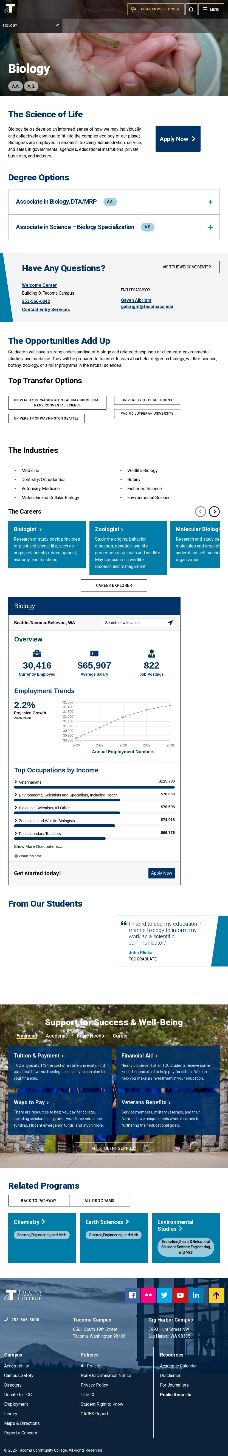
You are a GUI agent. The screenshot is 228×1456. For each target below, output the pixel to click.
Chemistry (30, 1222)
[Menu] (211, 9)
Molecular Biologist (201, 529)
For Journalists (174, 1385)
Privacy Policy (94, 1385)
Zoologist (107, 529)
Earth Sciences (108, 1222)
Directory (13, 1385)
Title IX (87, 1394)
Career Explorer (114, 585)
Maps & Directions (22, 1423)
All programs (99, 1201)
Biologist (26, 529)
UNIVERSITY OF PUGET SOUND (147, 400)
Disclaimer (170, 1375)
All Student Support (114, 1148)
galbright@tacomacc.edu (147, 306)
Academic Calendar (178, 1366)
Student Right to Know (102, 1404)
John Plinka (141, 953)
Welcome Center (39, 285)
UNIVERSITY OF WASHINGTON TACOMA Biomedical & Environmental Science (57, 402)
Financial (26, 1036)
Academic (57, 1036)
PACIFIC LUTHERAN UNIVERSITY (147, 413)
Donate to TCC (18, 1394)
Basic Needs (90, 1036)
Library (10, 1413)
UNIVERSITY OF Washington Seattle (46, 418)
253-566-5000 (21, 1319)
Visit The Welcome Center (187, 267)
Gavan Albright (136, 300)
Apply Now (178, 138)
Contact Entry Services (46, 309)
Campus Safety (18, 1375)
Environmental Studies (175, 1225)
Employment (16, 1404)
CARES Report (94, 1413)
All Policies (92, 1366)
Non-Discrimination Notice (106, 1375)
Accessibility (16, 1366)
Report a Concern (20, 1433)
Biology (31, 26)
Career (120, 1036)
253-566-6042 (36, 301)
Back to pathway (39, 1201)
